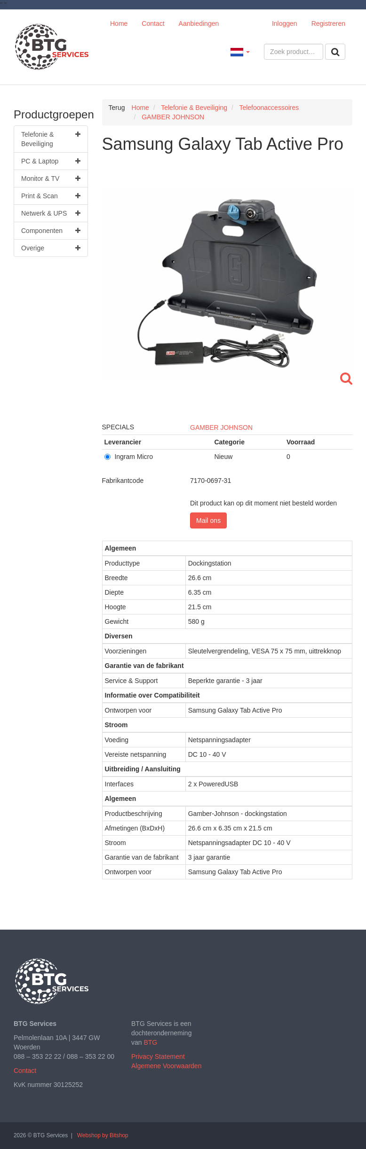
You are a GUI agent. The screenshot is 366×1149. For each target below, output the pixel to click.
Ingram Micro (128, 456)
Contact (153, 23)
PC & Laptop (50, 161)
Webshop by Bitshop (102, 1135)
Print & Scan (50, 196)
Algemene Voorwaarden (166, 1066)
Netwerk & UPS (50, 213)
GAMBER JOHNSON (221, 427)
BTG (150, 1042)
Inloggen (284, 23)
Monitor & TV (50, 178)
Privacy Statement (158, 1056)
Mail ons (208, 520)
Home (118, 23)
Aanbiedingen (199, 23)
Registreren (328, 23)
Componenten (50, 230)
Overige (50, 248)
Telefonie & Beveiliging (50, 139)
